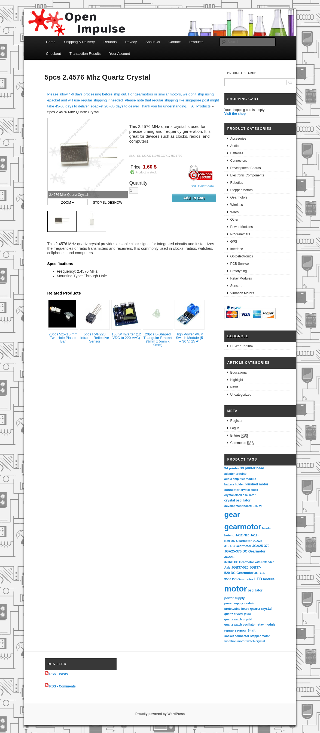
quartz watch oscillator (240, 624)
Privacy (131, 42)
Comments (242, 443)
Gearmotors (239, 197)
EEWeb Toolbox (242, 346)
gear (232, 514)
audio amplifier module (240, 478)
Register (236, 421)
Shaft (251, 630)
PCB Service (239, 264)
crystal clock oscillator (240, 495)
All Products (201, 106)
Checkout (53, 54)
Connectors (238, 161)
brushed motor (257, 484)
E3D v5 (257, 505)
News (234, 387)
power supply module (239, 603)
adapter (229, 473)
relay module (266, 624)
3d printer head (252, 468)
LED (258, 579)
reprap (229, 630)
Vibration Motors (242, 293)
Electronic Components (247, 175)
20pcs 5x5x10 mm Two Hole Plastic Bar (63, 337)
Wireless (236, 205)
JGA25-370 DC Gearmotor (245, 551)
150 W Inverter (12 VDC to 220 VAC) (126, 336)
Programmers (240, 234)
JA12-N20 (242, 535)
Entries (239, 436)
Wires (234, 212)
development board (238, 505)
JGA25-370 (260, 546)
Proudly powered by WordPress (160, 714)
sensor (240, 630)
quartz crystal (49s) (237, 613)
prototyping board (236, 608)
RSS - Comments (62, 686)
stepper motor (260, 636)
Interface (236, 249)
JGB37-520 (239, 567)
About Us (152, 42)
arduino (241, 473)
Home (51, 42)
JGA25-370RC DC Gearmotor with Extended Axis (249, 562)
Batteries (236, 153)
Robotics (236, 183)
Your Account (119, 54)
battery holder (234, 484)
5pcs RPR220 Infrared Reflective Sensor (94, 337)
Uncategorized (240, 394)
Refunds (110, 42)
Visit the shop (235, 114)
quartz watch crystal (238, 619)
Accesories (238, 138)
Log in (234, 428)
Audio (234, 146)
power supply (234, 598)
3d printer (231, 468)
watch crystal (255, 641)
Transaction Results (84, 54)
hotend (229, 535)
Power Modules (241, 227)
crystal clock (249, 489)
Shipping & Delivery (79, 42)
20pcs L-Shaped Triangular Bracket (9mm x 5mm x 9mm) (158, 339)
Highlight (236, 380)
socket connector (236, 636)
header (267, 528)
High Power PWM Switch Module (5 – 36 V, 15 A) (189, 337)
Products (196, 42)
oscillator (255, 590)
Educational (239, 372)
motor (235, 588)
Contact (175, 42)
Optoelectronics (241, 256)
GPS (233, 242)
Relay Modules (241, 278)
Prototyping (238, 271)
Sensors (236, 286)
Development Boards (245, 168)
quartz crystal (261, 609)
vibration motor (235, 641)
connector (232, 489)
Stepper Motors (241, 190)
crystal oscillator (237, 500)
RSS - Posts (58, 674)
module (269, 579)
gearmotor (242, 526)
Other (234, 219)
